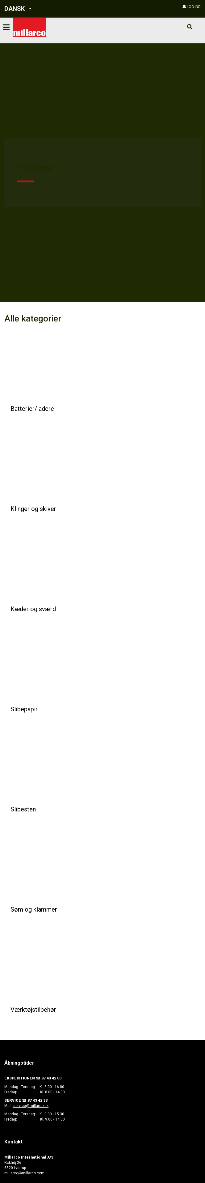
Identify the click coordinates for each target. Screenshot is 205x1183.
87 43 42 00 (51, 1078)
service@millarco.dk (30, 1106)
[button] (42, 8)
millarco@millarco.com (24, 1173)
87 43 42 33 (37, 1100)
